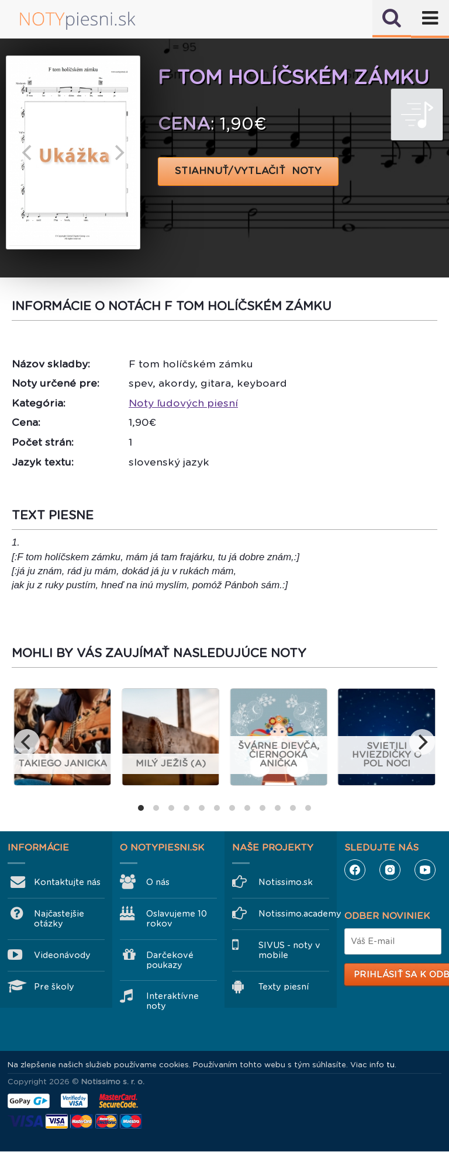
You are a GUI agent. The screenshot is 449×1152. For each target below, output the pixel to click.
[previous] (28, 152)
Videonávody (62, 955)
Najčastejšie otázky (59, 918)
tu (390, 1064)
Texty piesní (283, 986)
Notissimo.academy (293, 913)
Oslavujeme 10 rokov (176, 918)
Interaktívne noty (172, 1001)
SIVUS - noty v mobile (289, 950)
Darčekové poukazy (170, 960)
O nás (158, 882)
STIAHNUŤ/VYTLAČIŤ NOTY (248, 170)
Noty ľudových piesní (183, 403)
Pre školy (54, 986)
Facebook (354, 869)
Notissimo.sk (285, 882)
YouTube (425, 869)
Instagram (389, 869)
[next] (118, 152)
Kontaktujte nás (67, 882)
